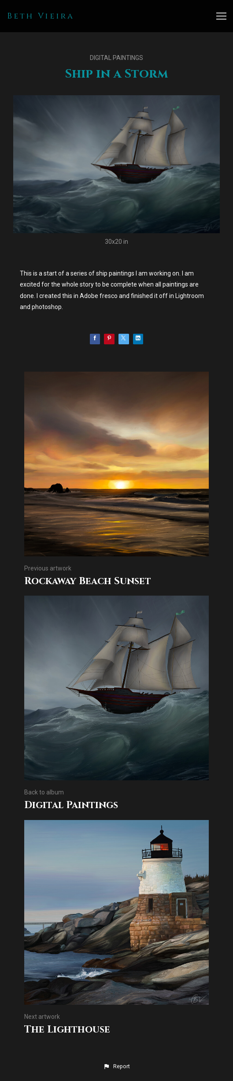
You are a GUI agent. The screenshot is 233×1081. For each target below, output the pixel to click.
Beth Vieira (40, 16)
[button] (116, 1066)
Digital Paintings (116, 57)
